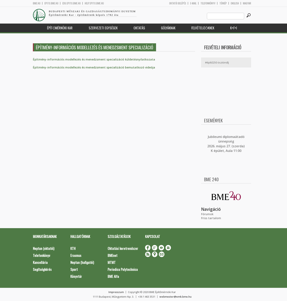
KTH (73, 248)
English (235, 3)
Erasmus (75, 255)
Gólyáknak (168, 27)
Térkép (223, 3)
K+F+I (233, 27)
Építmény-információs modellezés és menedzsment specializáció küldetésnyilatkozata (94, 59)
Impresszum (116, 292)
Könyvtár (76, 276)
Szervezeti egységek (103, 27)
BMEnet (112, 255)
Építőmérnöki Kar (60, 27)
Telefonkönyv (208, 3)
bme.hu (36, 3)
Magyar (247, 3)
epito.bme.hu (51, 3)
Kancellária (40, 262)
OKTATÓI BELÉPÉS (177, 3)
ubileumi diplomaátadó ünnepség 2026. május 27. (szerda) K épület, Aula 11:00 (226, 144)
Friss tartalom (211, 218)
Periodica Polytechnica (123, 269)
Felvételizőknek (202, 27)
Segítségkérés (42, 269)
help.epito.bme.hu (94, 3)
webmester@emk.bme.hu (175, 296)
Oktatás (139, 27)
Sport (74, 269)
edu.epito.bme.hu (71, 3)
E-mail (193, 3)
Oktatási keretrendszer (123, 248)
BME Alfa (113, 276)
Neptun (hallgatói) (82, 262)
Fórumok (207, 214)
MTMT (112, 262)
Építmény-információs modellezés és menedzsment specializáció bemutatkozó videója (94, 67)
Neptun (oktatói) (43, 248)
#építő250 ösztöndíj (217, 62)
